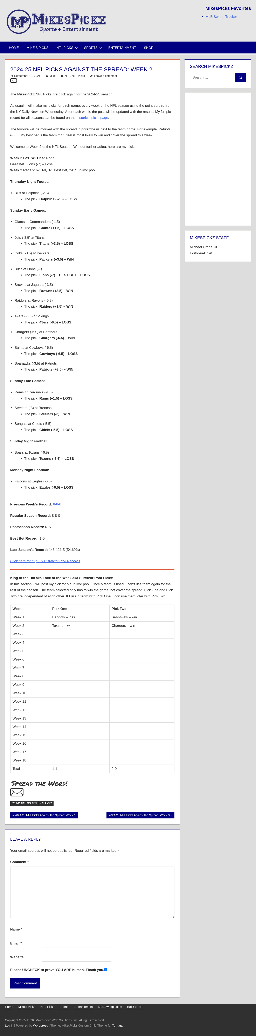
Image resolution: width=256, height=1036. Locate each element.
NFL (67, 76)
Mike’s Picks (38, 48)
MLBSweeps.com (110, 1006)
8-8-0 (57, 504)
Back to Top (135, 1006)
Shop (148, 48)
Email (16, 943)
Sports (93, 48)
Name (16, 929)
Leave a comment (105, 76)
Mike (52, 76)
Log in (9, 1025)
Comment (19, 862)
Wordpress (40, 1025)
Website (17, 957)
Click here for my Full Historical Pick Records (45, 561)
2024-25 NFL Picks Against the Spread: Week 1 (45, 815)
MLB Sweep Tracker (221, 17)
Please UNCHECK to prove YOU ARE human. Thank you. (57, 970)
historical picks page (92, 118)
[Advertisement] (218, 158)
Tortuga (117, 1025)
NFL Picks (67, 48)
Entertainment (122, 48)
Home (14, 48)
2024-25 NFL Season (24, 803)
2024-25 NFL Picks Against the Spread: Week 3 (139, 815)
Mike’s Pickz (26, 1006)
